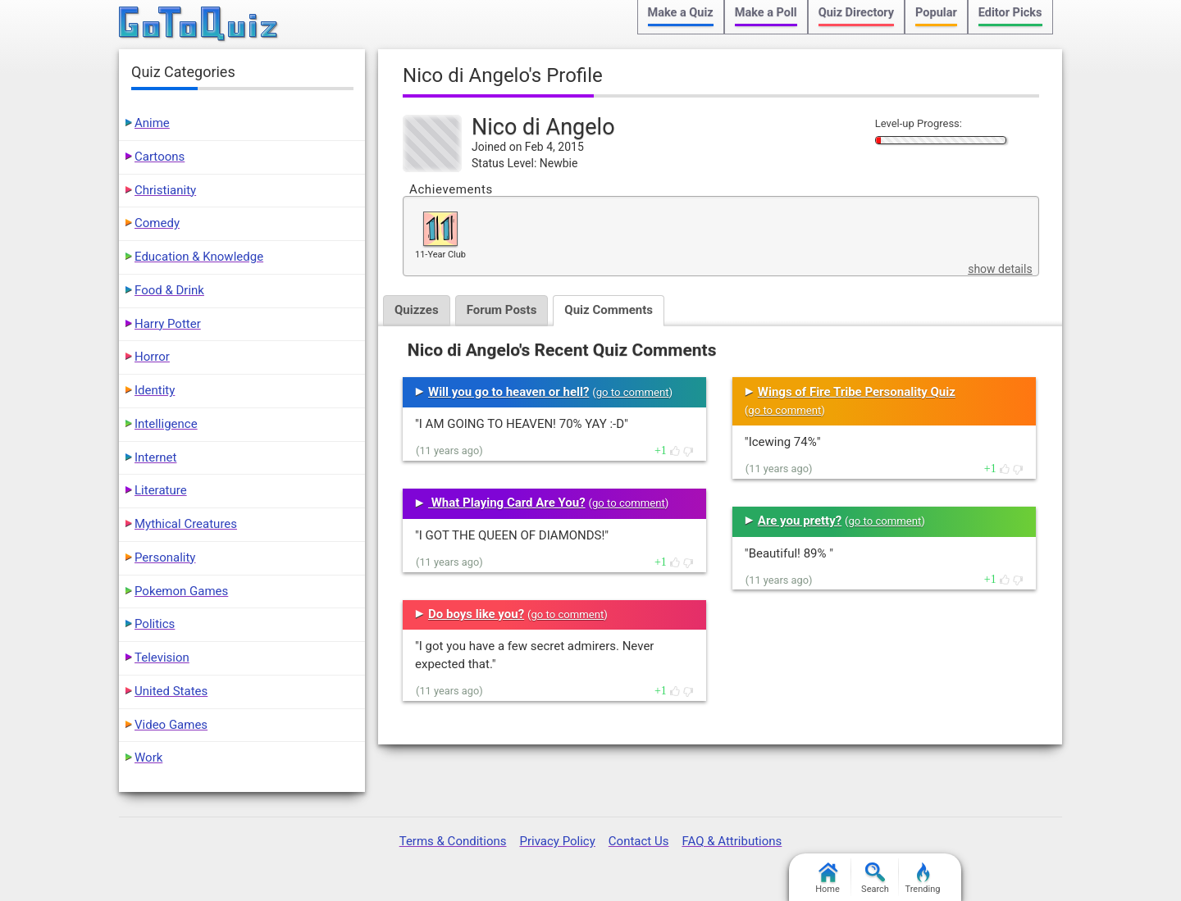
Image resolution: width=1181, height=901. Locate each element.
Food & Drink (169, 290)
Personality (165, 557)
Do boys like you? (476, 614)
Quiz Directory (856, 13)
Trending (923, 878)
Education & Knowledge (199, 256)
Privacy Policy (557, 841)
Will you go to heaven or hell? (508, 392)
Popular (936, 13)
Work (148, 757)
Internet (155, 457)
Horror (152, 356)
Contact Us (639, 841)
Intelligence (166, 423)
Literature (161, 490)
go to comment (632, 392)
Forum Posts (502, 310)
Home (827, 878)
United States (171, 691)
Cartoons (160, 156)
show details (1000, 268)
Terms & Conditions (453, 841)
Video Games (171, 724)
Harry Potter (168, 323)
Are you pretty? (799, 520)
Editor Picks (1010, 13)
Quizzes (416, 310)
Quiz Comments (608, 310)
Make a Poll (766, 13)
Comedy (157, 223)
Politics (155, 624)
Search (875, 878)
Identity (155, 390)
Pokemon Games (181, 591)
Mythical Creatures (186, 523)
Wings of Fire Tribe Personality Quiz (856, 392)
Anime (152, 123)
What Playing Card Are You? (507, 502)
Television (162, 657)
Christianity (165, 190)
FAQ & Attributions (732, 841)
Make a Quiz (681, 13)
